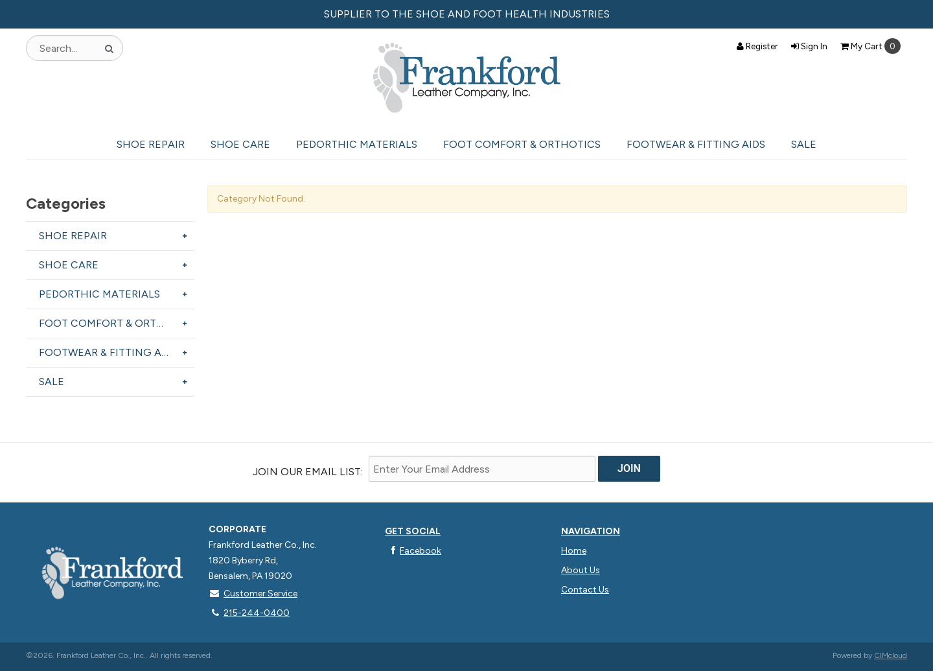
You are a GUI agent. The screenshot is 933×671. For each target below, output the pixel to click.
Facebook (413, 550)
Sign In (809, 46)
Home (573, 550)
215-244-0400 (249, 612)
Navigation (590, 531)
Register (757, 46)
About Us (580, 570)
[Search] (109, 48)
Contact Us (585, 589)
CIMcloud (890, 655)
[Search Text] (74, 48)
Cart (870, 46)
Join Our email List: (308, 471)
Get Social (413, 531)
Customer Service (253, 593)
